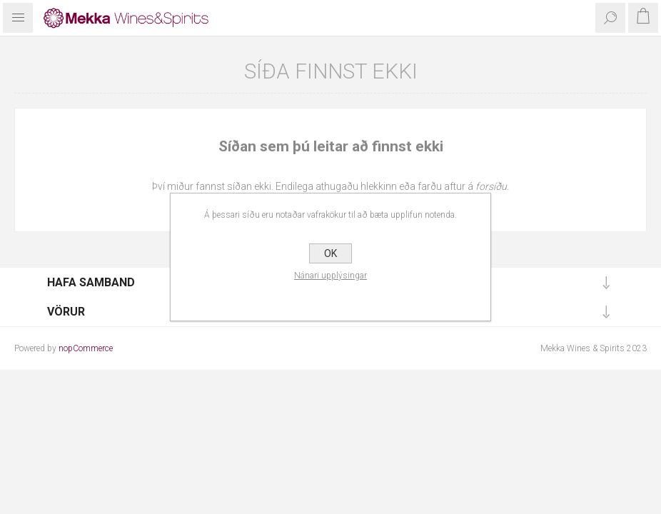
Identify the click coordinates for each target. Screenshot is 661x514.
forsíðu (491, 186)
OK (330, 253)
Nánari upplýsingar (330, 276)
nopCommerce (86, 348)
